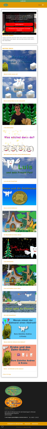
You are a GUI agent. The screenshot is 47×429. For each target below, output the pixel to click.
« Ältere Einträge (6, 374)
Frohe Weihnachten (8, 127)
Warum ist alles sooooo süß (10, 74)
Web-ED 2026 (27, 427)
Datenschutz (35, 423)
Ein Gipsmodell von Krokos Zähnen (12, 234)
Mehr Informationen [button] (19, 21)
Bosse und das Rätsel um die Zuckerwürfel (14, 101)
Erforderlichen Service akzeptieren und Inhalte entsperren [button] (19, 29)
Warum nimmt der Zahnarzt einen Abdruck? (14, 342)
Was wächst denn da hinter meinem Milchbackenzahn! (17, 154)
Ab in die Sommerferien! (10, 315)
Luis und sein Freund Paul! (10, 181)
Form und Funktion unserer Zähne (12, 288)
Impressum (27, 423)
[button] (2, 426)
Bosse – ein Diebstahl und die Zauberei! (13, 368)
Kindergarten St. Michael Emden (15, 423)
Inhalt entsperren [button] (19, 24)
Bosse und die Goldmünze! (10, 208)
